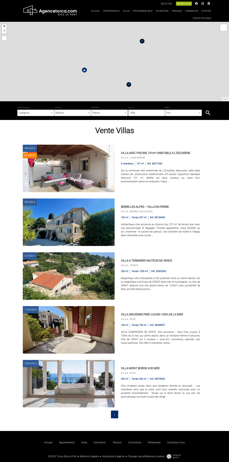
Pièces (95, 107)
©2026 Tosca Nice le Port (62, 456)
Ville (131, 107)
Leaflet (225, 99)
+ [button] (4, 26)
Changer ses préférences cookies (146, 456)
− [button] (4, 31)
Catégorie (23, 107)
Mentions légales (89, 456)
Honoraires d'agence (113, 456)
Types (57, 107)
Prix (167, 107)
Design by (173, 456)
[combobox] (35, 113)
